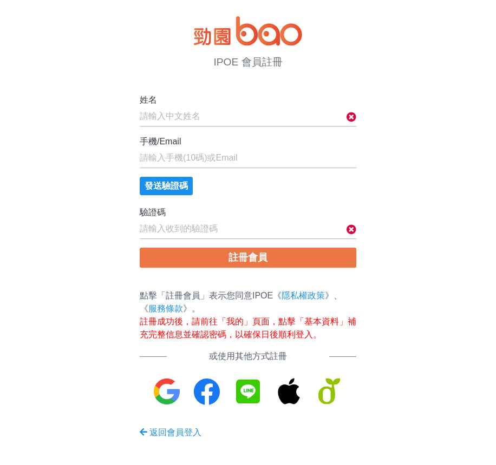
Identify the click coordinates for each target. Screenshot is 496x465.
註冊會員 (248, 257)
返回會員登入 (170, 432)
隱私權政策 (303, 295)
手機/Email (160, 141)
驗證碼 (153, 212)
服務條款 (165, 308)
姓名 (148, 99)
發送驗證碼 (166, 185)
